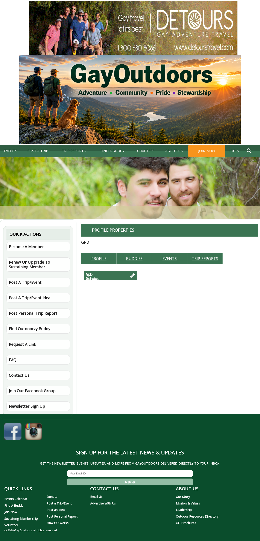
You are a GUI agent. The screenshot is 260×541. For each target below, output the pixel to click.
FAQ (12, 359)
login (234, 151)
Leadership (184, 510)
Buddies (134, 258)
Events (10, 151)
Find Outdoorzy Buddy (29, 328)
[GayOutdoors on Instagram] (33, 432)
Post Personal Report (62, 516)
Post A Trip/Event (25, 282)
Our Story (183, 496)
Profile (98, 258)
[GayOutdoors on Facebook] (12, 432)
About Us (174, 151)
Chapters (146, 151)
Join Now (206, 151)
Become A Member (26, 246)
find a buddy (112, 151)
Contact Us (19, 375)
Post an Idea (56, 510)
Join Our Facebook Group (32, 390)
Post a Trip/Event (59, 503)
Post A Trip (37, 151)
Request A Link (22, 344)
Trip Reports (74, 151)
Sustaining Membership (21, 518)
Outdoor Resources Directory (197, 516)
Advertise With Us (103, 503)
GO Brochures (186, 523)
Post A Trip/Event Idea (29, 297)
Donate (52, 496)
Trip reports (205, 258)
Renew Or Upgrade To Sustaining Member (29, 264)
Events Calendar (15, 499)
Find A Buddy (13, 505)
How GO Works (57, 523)
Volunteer (11, 525)
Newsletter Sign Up (27, 406)
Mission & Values (188, 503)
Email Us (96, 496)
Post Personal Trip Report (33, 313)
